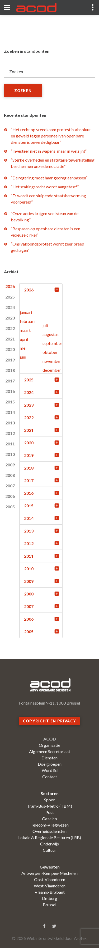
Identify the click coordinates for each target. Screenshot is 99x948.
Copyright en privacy (49, 721)
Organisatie (49, 745)
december (52, 370)
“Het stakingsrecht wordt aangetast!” (45, 186)
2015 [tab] (10, 401)
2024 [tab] (10, 307)
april (24, 339)
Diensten (49, 757)
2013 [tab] (10, 422)
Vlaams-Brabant (50, 892)
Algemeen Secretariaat (49, 751)
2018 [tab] (10, 370)
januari (26, 312)
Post (49, 812)
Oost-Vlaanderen (49, 879)
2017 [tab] (10, 380)
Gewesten (50, 866)
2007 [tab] (10, 485)
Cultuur (49, 850)
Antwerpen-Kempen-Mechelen (49, 873)
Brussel (49, 904)
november (52, 361)
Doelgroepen (50, 763)
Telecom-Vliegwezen (50, 824)
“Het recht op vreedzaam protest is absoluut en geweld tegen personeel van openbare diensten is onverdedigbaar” (51, 136)
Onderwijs (49, 843)
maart (25, 330)
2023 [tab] (10, 317)
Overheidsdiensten (49, 831)
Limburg (49, 898)
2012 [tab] (10, 433)
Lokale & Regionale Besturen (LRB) (49, 837)
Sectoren (50, 793)
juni (23, 356)
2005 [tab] (10, 506)
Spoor (49, 799)
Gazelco (49, 818)
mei (23, 347)
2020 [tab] (10, 349)
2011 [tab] (10, 443)
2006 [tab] (10, 496)
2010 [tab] (10, 454)
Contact (49, 776)
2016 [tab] (10, 391)
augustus (51, 334)
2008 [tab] (10, 475)
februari (27, 321)
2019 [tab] (10, 359)
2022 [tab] (10, 328)
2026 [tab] (10, 286)
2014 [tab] (10, 412)
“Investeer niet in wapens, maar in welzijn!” (49, 150)
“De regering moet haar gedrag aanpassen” (49, 177)
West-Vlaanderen (49, 885)
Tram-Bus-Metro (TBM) (49, 805)
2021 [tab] (10, 338)
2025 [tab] (10, 296)
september (52, 343)
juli (45, 325)
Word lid (50, 770)
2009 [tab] (10, 464)
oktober (50, 352)
